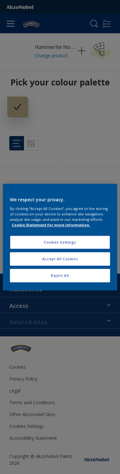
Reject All (60, 275)
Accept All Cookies (60, 258)
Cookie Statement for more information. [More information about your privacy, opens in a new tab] (51, 224)
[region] (60, 237)
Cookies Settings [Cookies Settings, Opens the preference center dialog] (60, 242)
